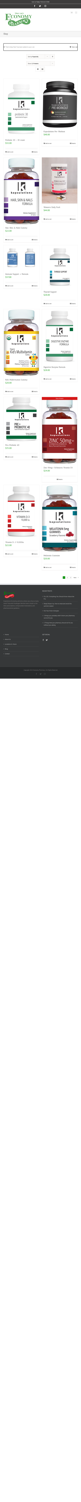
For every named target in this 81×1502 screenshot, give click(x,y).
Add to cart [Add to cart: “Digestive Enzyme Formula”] (48, 379)
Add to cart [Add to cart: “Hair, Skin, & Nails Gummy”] (10, 240)
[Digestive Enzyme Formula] (60, 336)
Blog (6, 649)
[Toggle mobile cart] (71, 12)
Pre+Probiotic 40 (12, 445)
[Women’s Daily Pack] (60, 180)
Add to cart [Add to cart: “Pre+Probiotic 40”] (10, 457)
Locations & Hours (11, 644)
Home (7, 635)
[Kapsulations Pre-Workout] (60, 103)
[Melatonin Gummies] (60, 518)
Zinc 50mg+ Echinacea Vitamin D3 (58, 468)
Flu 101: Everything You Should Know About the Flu (59, 598)
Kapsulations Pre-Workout (54, 131)
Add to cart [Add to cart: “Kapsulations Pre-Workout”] (48, 143)
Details (35, 152)
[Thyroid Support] (60, 266)
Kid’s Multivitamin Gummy (16, 380)
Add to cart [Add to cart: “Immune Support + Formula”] (10, 286)
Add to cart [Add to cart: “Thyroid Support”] (48, 303)
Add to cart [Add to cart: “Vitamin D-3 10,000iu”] (10, 554)
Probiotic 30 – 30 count (15, 140)
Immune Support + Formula (16, 274)
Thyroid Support (50, 292)
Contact (7, 654)
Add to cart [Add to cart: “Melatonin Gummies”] (48, 567)
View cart (75, 47)
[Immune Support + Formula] (21, 257)
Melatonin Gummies (52, 555)
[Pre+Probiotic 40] (21, 419)
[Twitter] (47, 640)
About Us (8, 639)
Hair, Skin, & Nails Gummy (16, 228)
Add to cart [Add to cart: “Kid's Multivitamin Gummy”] (10, 391)
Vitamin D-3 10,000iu (14, 542)
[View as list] (42, 69)
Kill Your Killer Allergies (51, 611)
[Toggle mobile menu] (76, 12)
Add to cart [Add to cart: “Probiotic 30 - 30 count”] (10, 152)
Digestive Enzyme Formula (54, 367)
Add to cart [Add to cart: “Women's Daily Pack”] (48, 219)
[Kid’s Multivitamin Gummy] (21, 342)
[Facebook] (43, 640)
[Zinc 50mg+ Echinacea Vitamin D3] (60, 430)
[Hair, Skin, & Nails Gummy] (21, 190)
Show (33, 63)
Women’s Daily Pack (52, 207)
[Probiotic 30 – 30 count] (21, 107)
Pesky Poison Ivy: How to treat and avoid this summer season (58, 605)
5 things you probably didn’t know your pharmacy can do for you (59, 617)
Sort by (33, 56)
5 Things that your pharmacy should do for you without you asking (58, 624)
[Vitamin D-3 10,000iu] (21, 511)
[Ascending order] (52, 56)
